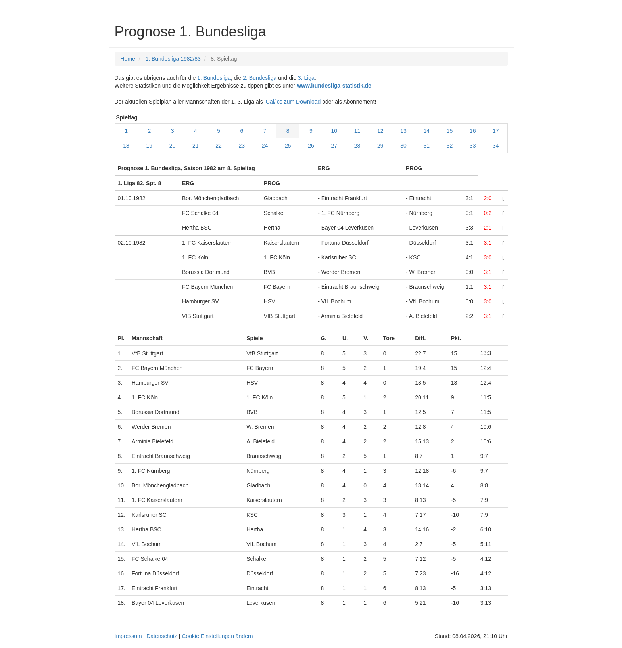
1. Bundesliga (214, 78)
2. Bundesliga (259, 78)
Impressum (128, 636)
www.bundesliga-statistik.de (334, 85)
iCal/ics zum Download (293, 101)
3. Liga (306, 78)
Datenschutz (161, 636)
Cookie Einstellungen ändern (217, 636)
